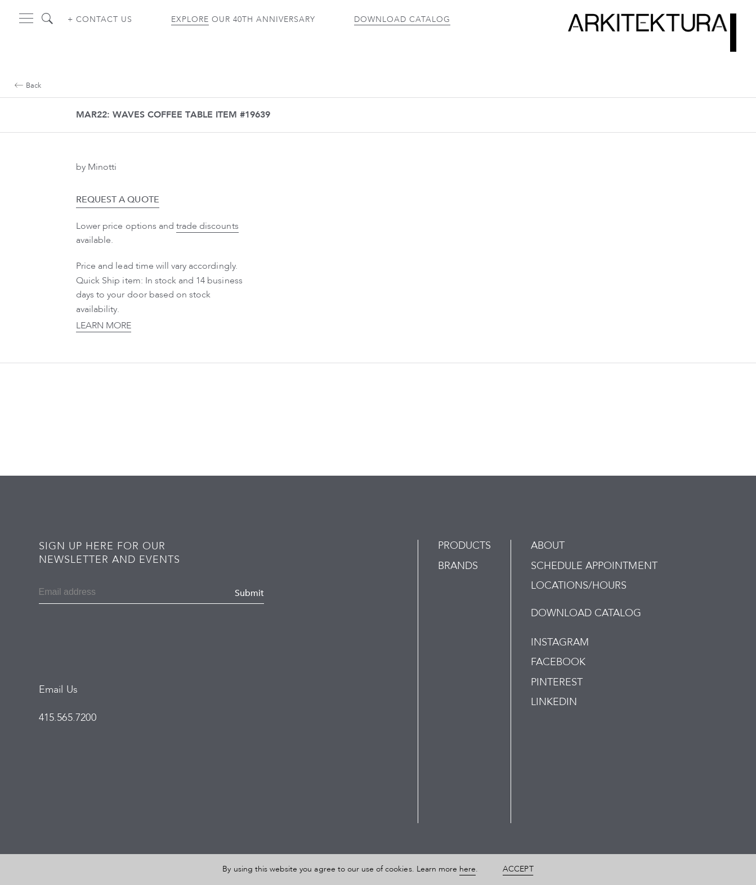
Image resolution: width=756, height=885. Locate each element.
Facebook (558, 662)
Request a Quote (117, 199)
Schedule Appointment (594, 566)
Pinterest (557, 682)
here (467, 869)
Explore (190, 19)
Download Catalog (402, 19)
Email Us (58, 690)
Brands (458, 566)
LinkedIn (554, 702)
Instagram (560, 642)
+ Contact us (100, 19)
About (548, 546)
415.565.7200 (67, 718)
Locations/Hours (579, 586)
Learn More (103, 325)
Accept (518, 869)
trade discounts (207, 226)
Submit (249, 593)
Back (28, 85)
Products (464, 546)
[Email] (93, 593)
